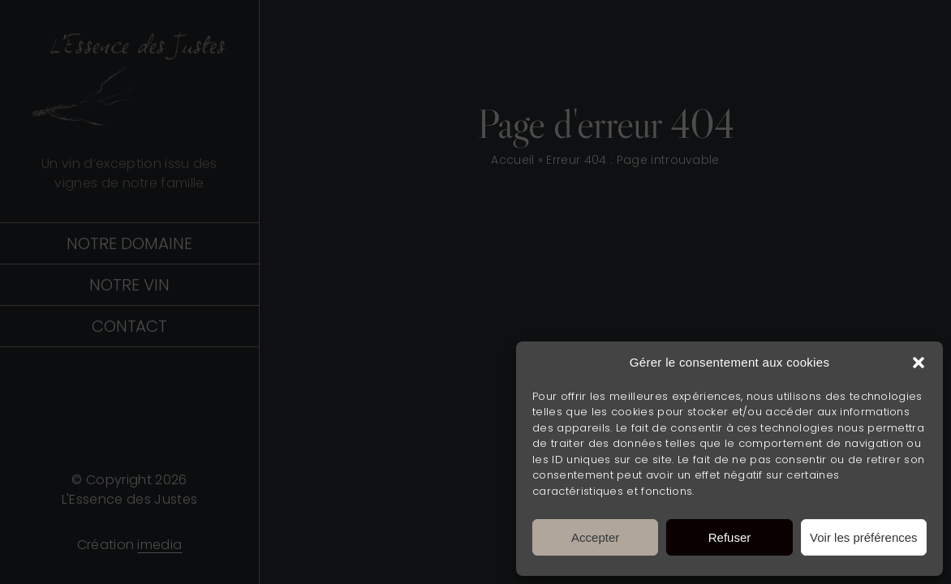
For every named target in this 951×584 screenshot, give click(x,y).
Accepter (595, 537)
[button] (918, 362)
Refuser (729, 537)
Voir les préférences (864, 537)
